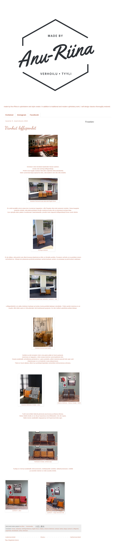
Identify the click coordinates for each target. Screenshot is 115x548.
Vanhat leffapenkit (20, 128)
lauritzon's (70, 528)
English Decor (35, 528)
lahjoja (65, 528)
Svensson (25, 530)
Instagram (21, 115)
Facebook (34, 115)
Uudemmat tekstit (10, 537)
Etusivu (43, 537)
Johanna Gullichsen (49, 528)
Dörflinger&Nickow (26, 528)
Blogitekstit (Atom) (13, 540)
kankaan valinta (59, 528)
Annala (13, 528)
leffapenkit (75, 528)
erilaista (42, 528)
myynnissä (8, 530)
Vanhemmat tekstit (75, 537)
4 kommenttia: (29, 526)
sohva (20, 530)
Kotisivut (9, 115)
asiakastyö (18, 528)
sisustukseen (15, 530)
